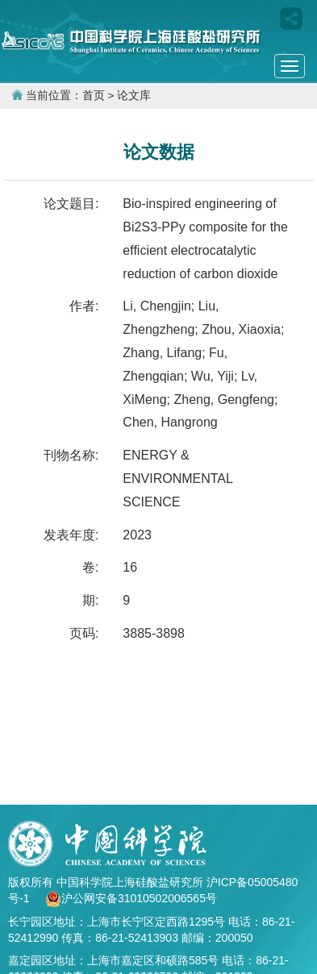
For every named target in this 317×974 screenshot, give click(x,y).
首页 (93, 95)
